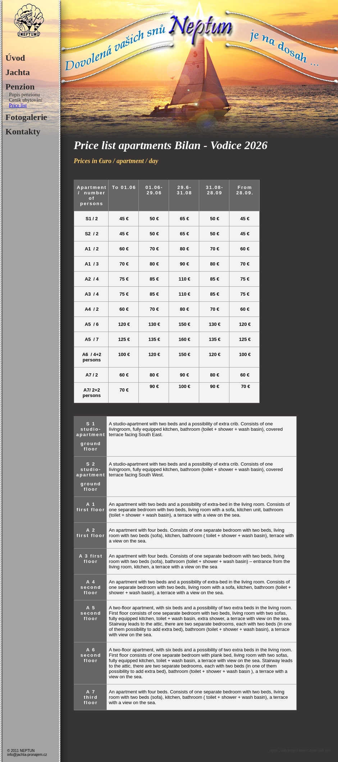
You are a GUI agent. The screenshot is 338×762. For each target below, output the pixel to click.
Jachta (17, 72)
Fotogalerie (26, 117)
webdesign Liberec (293, 750)
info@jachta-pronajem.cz (27, 755)
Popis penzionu (24, 94)
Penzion (20, 86)
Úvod (15, 58)
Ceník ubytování (25, 100)
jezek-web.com (320, 750)
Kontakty (22, 131)
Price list (18, 105)
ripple (274, 750)
